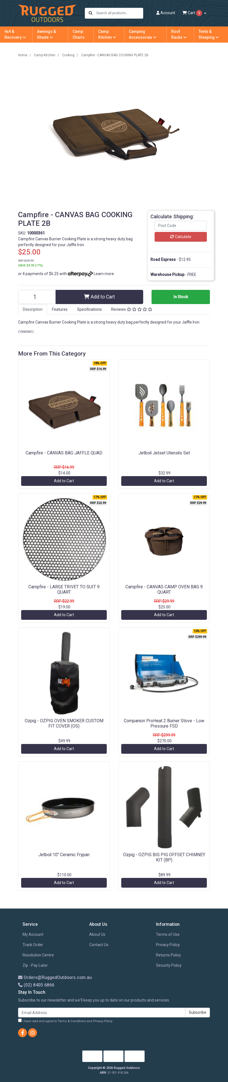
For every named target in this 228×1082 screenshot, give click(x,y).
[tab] (32, 309)
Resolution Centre (38, 955)
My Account (33, 934)
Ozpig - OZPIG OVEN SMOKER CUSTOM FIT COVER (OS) (64, 723)
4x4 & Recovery (15, 34)
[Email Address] (101, 1012)
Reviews (131, 309)
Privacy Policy (168, 945)
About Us (97, 934)
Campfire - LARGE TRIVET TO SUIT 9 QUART (64, 589)
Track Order (33, 945)
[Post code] (181, 226)
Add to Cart (99, 297)
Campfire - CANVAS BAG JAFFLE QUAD (64, 453)
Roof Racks (179, 34)
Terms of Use (168, 934)
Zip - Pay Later (35, 965)
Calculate (180, 236)
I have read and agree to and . (65, 1021)
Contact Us (98, 945)
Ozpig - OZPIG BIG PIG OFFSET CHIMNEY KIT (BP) (164, 857)
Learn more (104, 273)
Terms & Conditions (72, 1021)
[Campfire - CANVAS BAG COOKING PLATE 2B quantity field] (37, 297)
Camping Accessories (142, 34)
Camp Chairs (79, 34)
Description (33, 309)
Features (60, 309)
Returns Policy (168, 955)
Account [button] (165, 13)
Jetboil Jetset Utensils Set (164, 453)
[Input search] (119, 13)
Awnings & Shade (46, 34)
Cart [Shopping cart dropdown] (192, 13)
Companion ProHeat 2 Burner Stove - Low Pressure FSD (164, 723)
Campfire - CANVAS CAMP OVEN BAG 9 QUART (164, 589)
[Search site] (90, 13)
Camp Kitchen (107, 34)
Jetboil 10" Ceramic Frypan (64, 854)
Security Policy (169, 965)
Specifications (89, 309)
